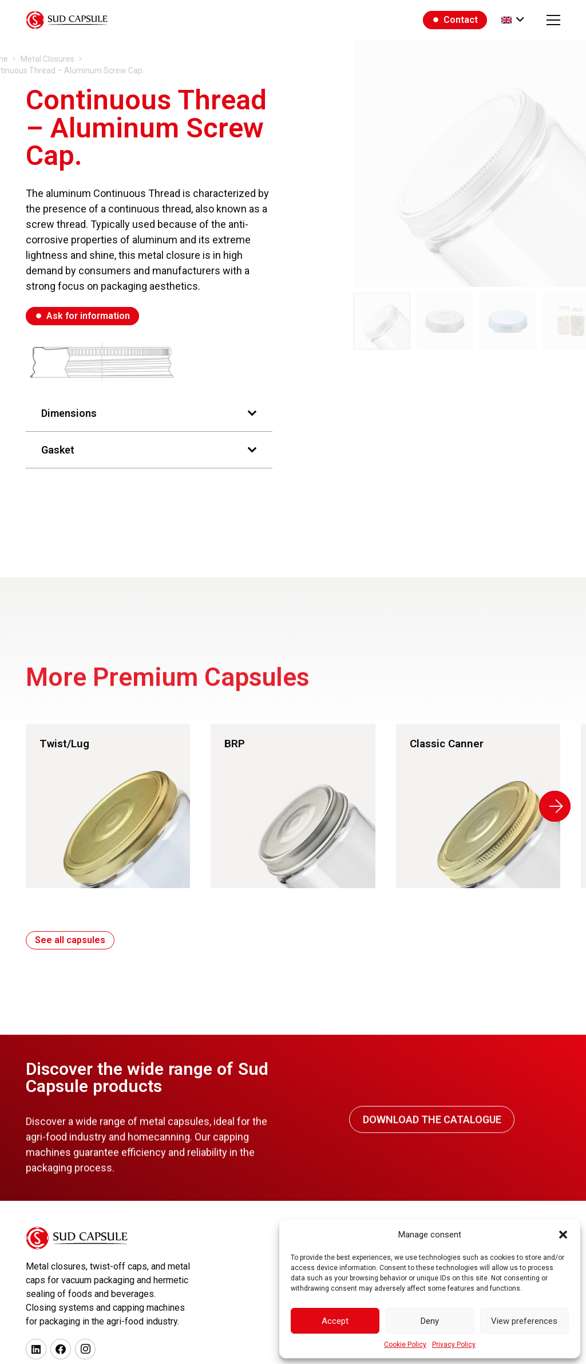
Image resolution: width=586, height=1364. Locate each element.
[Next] (563, 806)
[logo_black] (67, 20)
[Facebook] (60, 1349)
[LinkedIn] (36, 1349)
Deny (430, 1321)
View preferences (524, 1321)
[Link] (116, 806)
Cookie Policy (405, 1345)
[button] (563, 1234)
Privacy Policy (454, 1345)
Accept (335, 1321)
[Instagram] (85, 1349)
